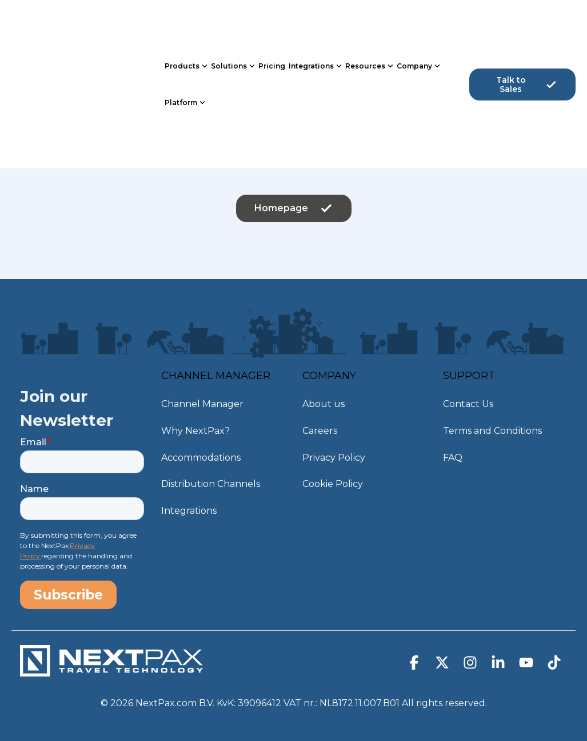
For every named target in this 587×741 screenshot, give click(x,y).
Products (186, 26)
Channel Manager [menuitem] (202, 402)
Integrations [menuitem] (189, 496)
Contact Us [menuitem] (468, 402)
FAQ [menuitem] (452, 449)
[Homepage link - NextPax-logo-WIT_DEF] (111, 664)
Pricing (271, 26)
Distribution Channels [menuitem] (210, 473)
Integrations (315, 26)
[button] (415, 658)
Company (418, 26)
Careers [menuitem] (319, 426)
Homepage (293, 208)
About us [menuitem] (323, 402)
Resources (369, 26)
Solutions (233, 26)
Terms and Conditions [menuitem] (492, 426)
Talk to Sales (526, 45)
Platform (185, 63)
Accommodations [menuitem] (201, 449)
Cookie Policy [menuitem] (332, 473)
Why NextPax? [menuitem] (195, 426)
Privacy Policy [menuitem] (333, 449)
